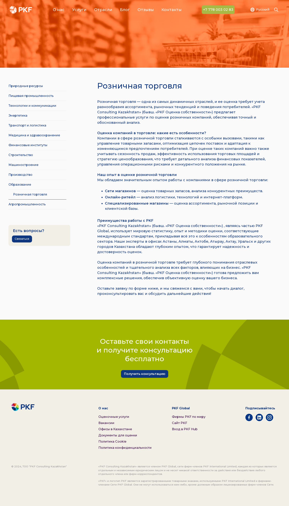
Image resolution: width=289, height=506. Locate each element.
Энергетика (17, 115)
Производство (20, 175)
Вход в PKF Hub (185, 429)
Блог (125, 10)
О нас (58, 10)
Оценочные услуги (113, 417)
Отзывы (146, 10)
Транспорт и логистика (27, 125)
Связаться (22, 239)
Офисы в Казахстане (115, 429)
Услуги (79, 10)
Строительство (20, 155)
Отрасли (103, 10)
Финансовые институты (27, 145)
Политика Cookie (112, 441)
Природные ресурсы (25, 86)
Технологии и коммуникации (32, 106)
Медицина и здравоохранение (34, 135)
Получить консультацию (144, 374)
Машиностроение (23, 165)
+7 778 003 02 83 (218, 10)
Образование (19, 184)
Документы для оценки (117, 435)
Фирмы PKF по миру (188, 417)
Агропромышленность (27, 204)
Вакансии (106, 423)
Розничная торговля (30, 194)
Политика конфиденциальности (125, 448)
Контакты (171, 10)
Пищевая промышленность (31, 96)
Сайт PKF (179, 423)
